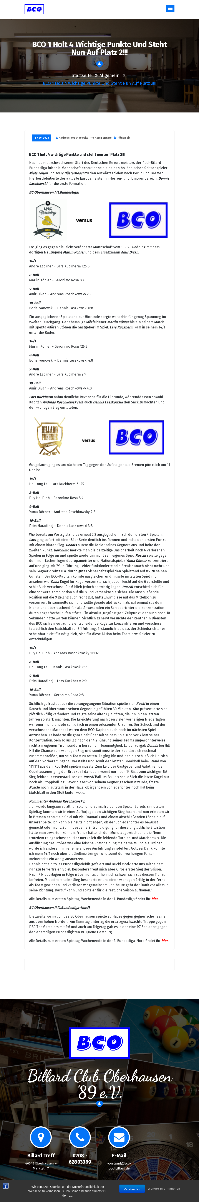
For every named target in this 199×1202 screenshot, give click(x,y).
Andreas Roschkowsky (73, 137)
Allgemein (109, 75)
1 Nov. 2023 (42, 137)
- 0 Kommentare (100, 137)
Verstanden (132, 1191)
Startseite (82, 75)
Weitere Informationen (164, 1191)
